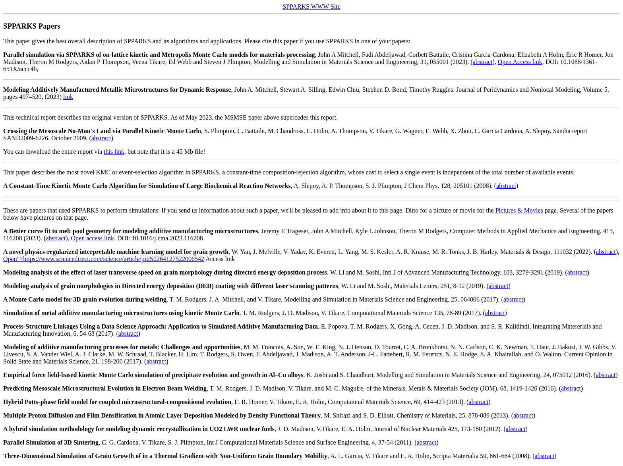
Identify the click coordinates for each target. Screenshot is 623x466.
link (68, 96)
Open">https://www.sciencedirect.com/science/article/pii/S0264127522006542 (103, 258)
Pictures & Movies (519, 210)
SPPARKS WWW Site (311, 6)
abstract (483, 61)
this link (114, 151)
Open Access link (520, 61)
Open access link (92, 238)
